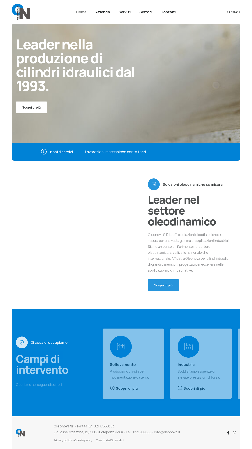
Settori (145, 11)
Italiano (233, 12)
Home (81, 11)
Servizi (125, 11)
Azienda (102, 11)
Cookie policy (83, 440)
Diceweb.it (117, 440)
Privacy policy (63, 440)
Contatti (168, 11)
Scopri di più (124, 388)
